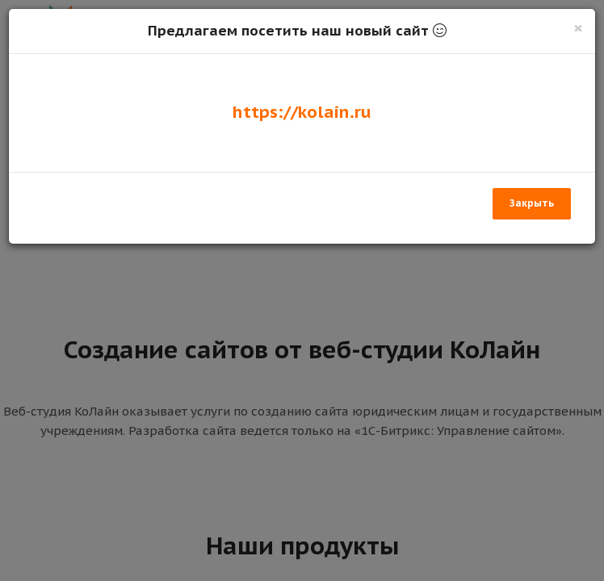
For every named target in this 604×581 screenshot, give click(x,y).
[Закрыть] (578, 27)
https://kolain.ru (302, 112)
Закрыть (532, 203)
